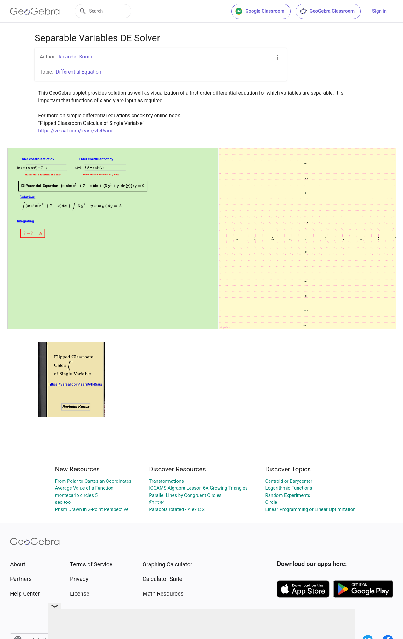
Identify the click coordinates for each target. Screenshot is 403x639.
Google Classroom (259, 11)
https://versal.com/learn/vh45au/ (75, 131)
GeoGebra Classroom (327, 11)
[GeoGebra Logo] (35, 11)
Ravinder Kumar (76, 57)
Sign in (379, 11)
